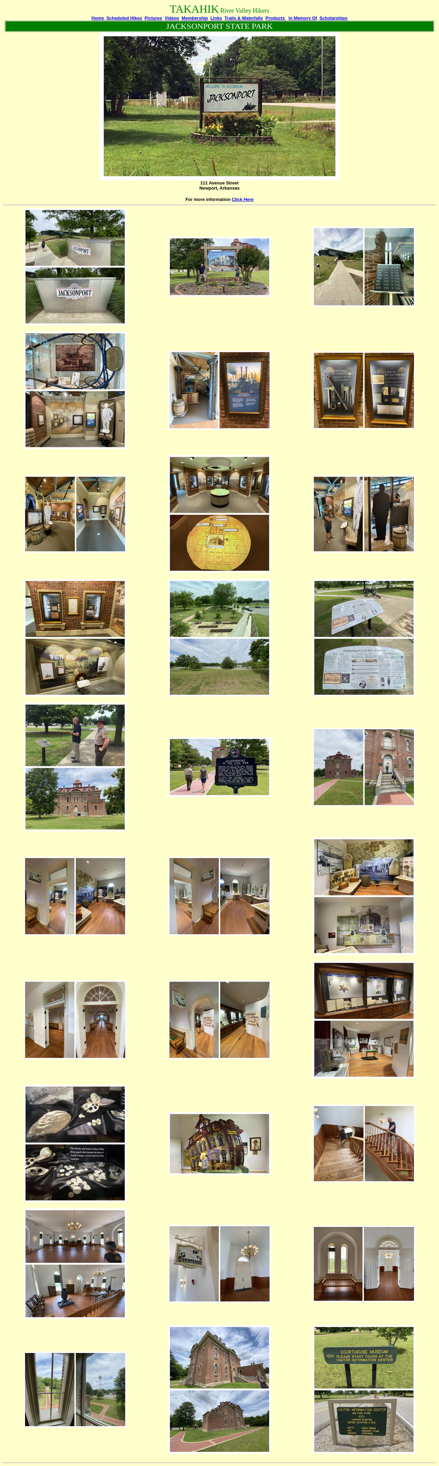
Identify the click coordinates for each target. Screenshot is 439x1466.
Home (98, 18)
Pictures (153, 18)
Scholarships (334, 18)
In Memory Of (302, 18)
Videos (172, 18)
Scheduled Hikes (124, 18)
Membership (195, 18)
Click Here (243, 199)
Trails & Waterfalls (244, 18)
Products (275, 18)
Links (216, 18)
